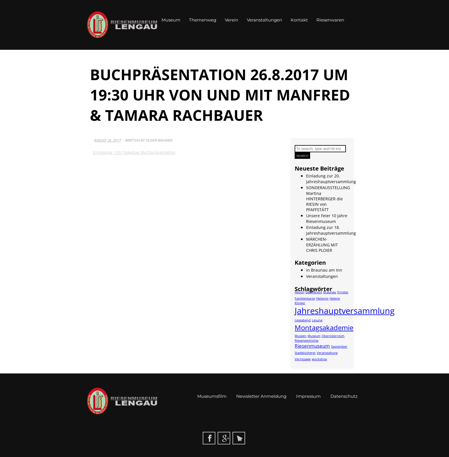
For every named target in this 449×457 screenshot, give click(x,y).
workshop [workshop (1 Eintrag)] (319, 359)
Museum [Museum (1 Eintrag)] (314, 336)
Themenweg (202, 20)
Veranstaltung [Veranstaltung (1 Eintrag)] (327, 353)
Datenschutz (344, 396)
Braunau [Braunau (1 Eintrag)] (329, 292)
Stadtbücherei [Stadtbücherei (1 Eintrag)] (305, 353)
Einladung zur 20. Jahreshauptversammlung (331, 178)
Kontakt (299, 20)
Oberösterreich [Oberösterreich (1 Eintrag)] (333, 336)
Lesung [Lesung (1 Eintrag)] (317, 320)
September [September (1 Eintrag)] (339, 347)
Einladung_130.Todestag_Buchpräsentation (134, 152)
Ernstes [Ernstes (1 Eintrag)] (342, 292)
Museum (171, 20)
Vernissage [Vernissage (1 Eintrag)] (303, 359)
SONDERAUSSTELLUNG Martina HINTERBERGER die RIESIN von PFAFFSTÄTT (328, 198)
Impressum (308, 396)
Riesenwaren (330, 20)
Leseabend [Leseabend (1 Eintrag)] (303, 320)
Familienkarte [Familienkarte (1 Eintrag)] (305, 298)
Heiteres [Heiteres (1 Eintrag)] (322, 298)
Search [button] (302, 156)
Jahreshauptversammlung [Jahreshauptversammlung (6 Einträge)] (345, 310)
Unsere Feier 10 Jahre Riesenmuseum (326, 218)
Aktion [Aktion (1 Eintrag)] (299, 292)
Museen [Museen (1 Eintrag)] (300, 336)
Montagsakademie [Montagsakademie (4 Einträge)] (324, 327)
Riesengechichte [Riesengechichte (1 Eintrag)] (306, 341)
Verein (231, 20)
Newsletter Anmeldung (261, 396)
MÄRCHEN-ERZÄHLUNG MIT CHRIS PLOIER (322, 244)
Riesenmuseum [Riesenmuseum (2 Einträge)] (312, 346)
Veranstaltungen (264, 20)
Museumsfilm (212, 396)
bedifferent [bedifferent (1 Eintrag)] (314, 292)
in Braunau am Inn (324, 270)
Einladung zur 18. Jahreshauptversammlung (331, 230)
